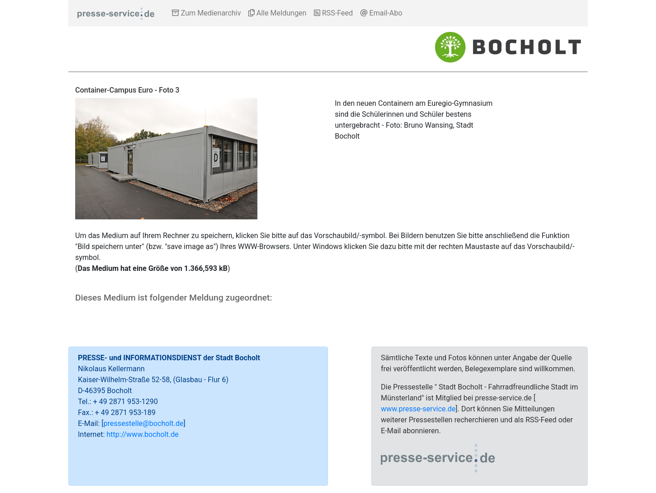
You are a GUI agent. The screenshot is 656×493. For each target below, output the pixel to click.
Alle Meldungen (277, 13)
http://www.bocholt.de (143, 434)
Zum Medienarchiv (206, 13)
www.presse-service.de (418, 409)
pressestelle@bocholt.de (143, 423)
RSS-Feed (333, 13)
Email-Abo (381, 13)
